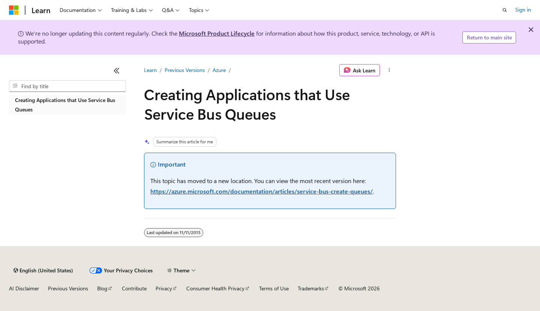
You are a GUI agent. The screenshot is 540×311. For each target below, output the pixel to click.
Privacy (164, 288)
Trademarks (311, 288)
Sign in (523, 9)
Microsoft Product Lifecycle (217, 33)
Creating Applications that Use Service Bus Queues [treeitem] (65, 104)
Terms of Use (274, 288)
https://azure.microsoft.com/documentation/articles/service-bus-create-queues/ (261, 191)
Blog (102, 288)
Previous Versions (185, 70)
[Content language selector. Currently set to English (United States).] (43, 270)
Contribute (134, 288)
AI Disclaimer (24, 288)
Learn (150, 70)
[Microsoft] (14, 10)
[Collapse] (116, 70)
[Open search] (504, 10)
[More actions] (389, 70)
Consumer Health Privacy (215, 288)
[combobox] (67, 86)
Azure (219, 70)
